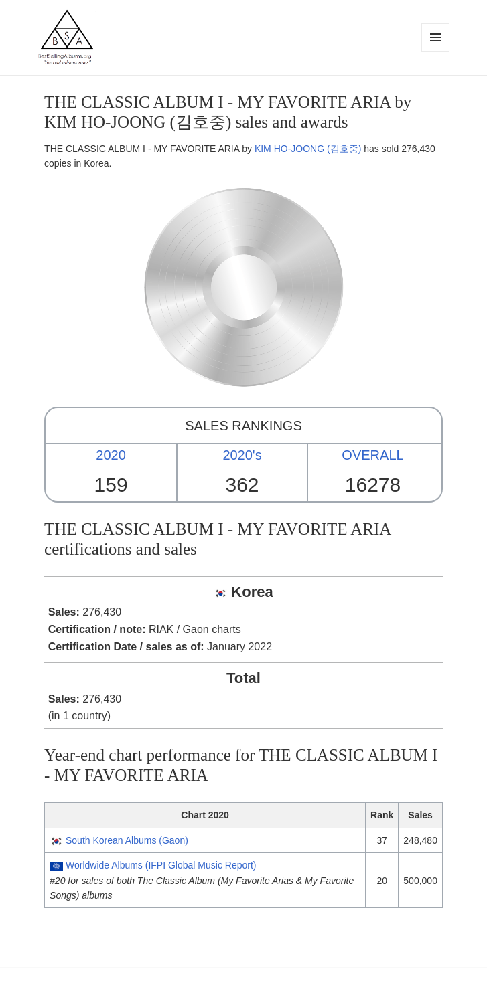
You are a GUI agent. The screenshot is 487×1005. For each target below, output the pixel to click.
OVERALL (372, 455)
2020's (241, 455)
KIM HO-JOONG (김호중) (308, 148)
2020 (111, 455)
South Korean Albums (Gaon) (127, 840)
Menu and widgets (435, 51)
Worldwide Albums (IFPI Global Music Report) (161, 865)
